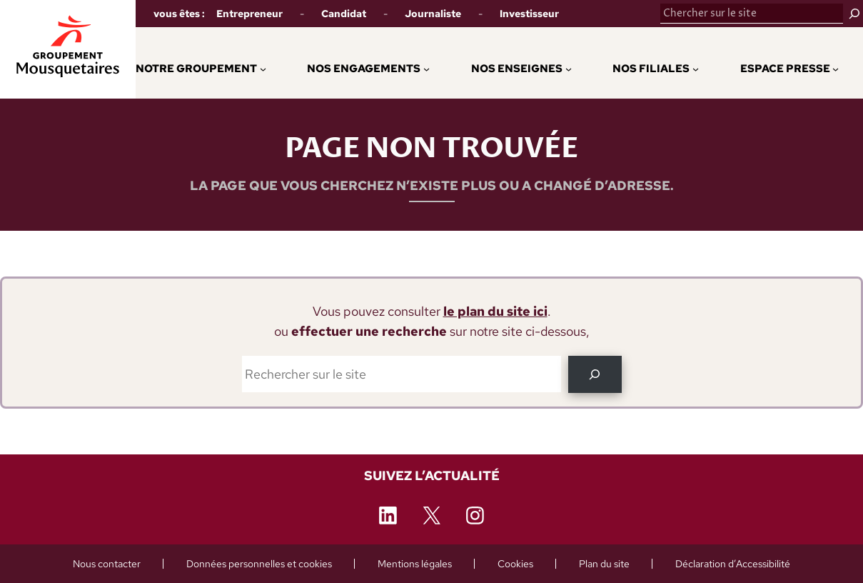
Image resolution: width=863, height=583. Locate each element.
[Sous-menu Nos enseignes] (568, 68)
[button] (359, 69)
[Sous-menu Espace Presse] (835, 68)
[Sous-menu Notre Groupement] (263, 68)
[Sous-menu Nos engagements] (426, 68)
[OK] (595, 374)
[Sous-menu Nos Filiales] (695, 68)
